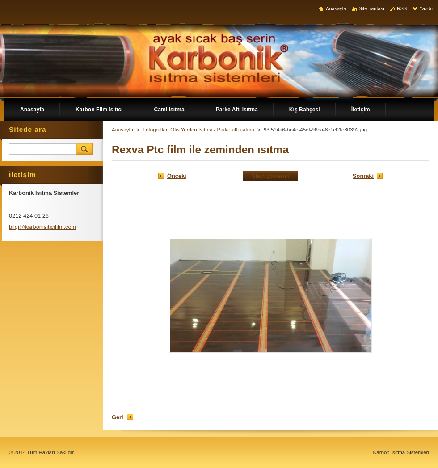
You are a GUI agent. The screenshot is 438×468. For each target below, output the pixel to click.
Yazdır (426, 8)
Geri (117, 417)
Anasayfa (122, 129)
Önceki (176, 176)
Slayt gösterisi (270, 176)
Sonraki (363, 176)
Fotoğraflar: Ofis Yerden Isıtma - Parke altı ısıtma (198, 129)
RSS (402, 8)
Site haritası (371, 8)
